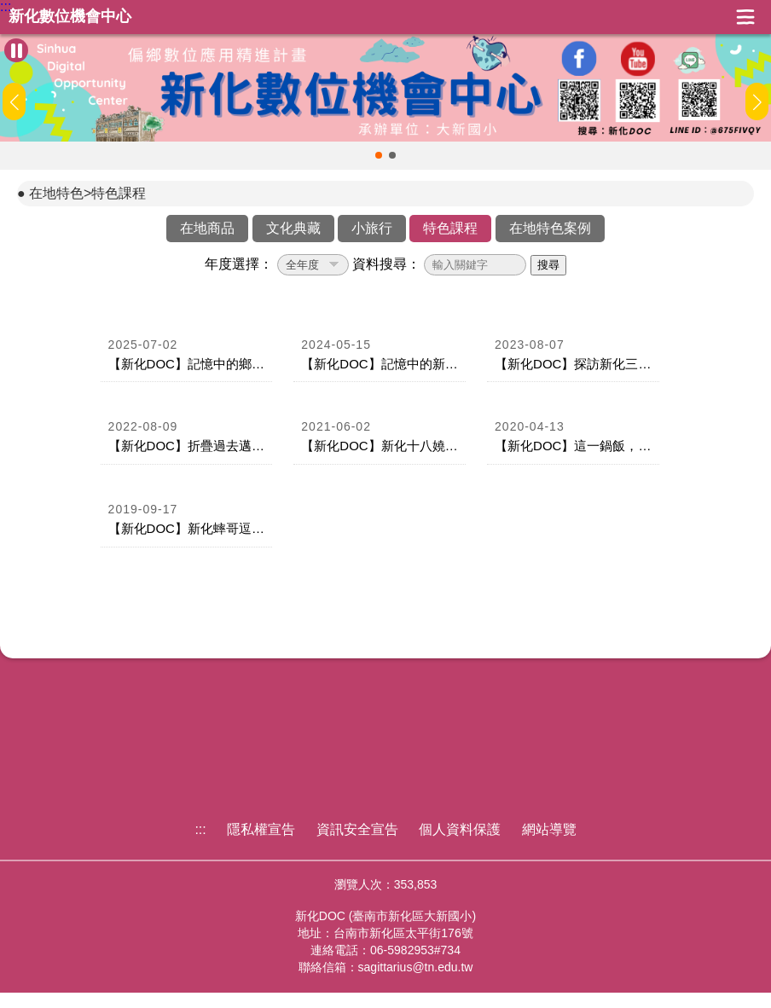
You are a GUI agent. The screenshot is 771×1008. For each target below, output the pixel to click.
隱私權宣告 (261, 829)
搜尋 (548, 264)
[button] (378, 155)
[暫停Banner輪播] (16, 50)
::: (5, 7)
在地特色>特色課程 (87, 193)
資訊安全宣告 (357, 829)
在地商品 (207, 228)
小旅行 (371, 228)
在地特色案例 (550, 228)
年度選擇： (239, 264)
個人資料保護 (460, 829)
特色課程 (450, 228)
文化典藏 (293, 228)
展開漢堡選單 (745, 17)
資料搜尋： (386, 264)
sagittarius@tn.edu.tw (415, 967)
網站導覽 (549, 829)
